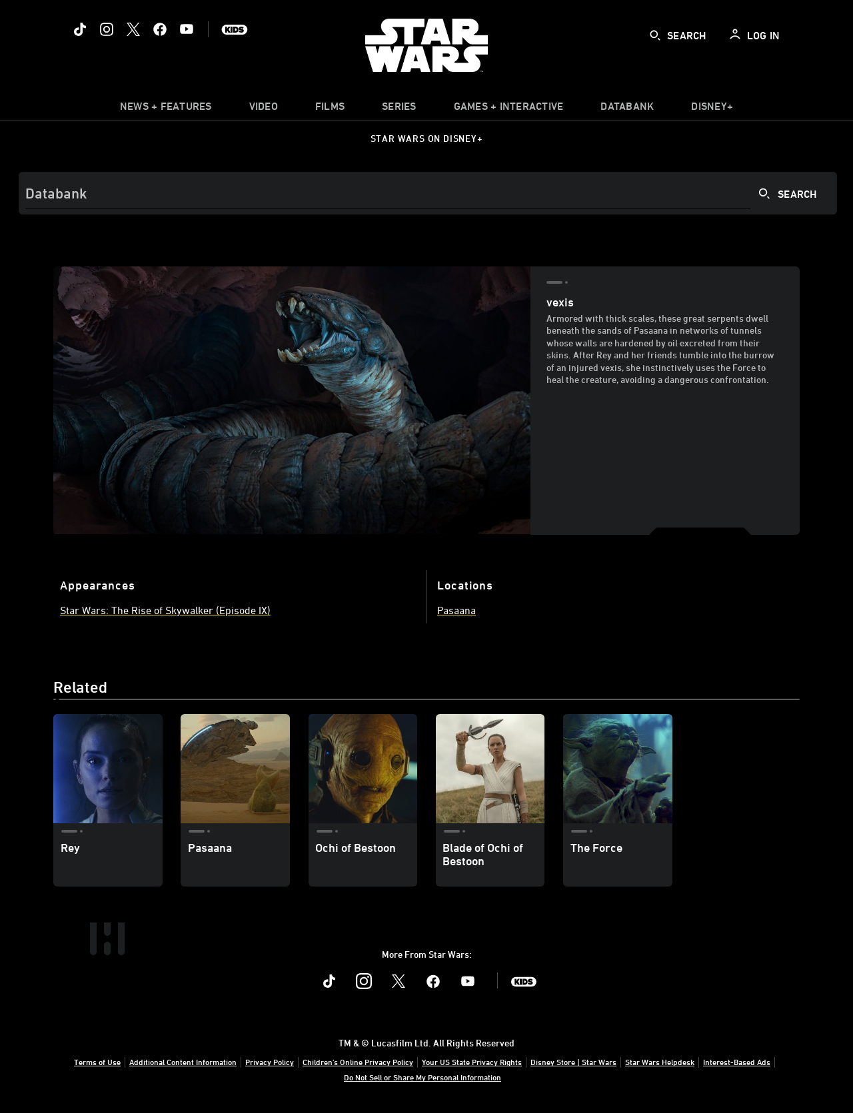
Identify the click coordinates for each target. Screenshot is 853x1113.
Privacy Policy (269, 1061)
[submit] (655, 35)
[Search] (428, 193)
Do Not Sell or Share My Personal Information (422, 1077)
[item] (166, 109)
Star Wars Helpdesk (659, 1061)
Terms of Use (97, 1061)
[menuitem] (264, 109)
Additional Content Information (183, 1061)
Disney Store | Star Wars (573, 1061)
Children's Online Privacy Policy (358, 1061)
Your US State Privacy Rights (472, 1061)
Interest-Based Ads (736, 1061)
